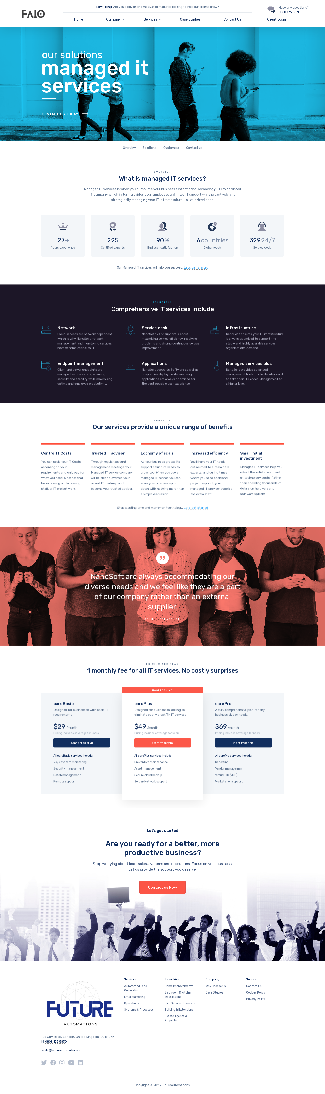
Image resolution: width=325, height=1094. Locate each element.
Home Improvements (179, 986)
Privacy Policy (255, 999)
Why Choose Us (216, 986)
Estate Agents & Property (176, 1018)
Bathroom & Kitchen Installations (178, 995)
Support (252, 979)
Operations (131, 1003)
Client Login (276, 19)
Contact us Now (162, 887)
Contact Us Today (60, 122)
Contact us (194, 148)
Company (212, 979)
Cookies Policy (255, 992)
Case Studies (190, 19)
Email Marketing (134, 997)
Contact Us (232, 19)
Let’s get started (196, 267)
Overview (129, 148)
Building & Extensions (179, 1010)
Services (130, 979)
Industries (172, 979)
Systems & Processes (139, 1010)
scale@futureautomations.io (61, 1050)
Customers (171, 148)
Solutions (149, 148)
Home (78, 19)
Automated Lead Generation (135, 988)
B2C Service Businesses (181, 1003)
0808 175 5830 (289, 12)
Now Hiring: (104, 7)
